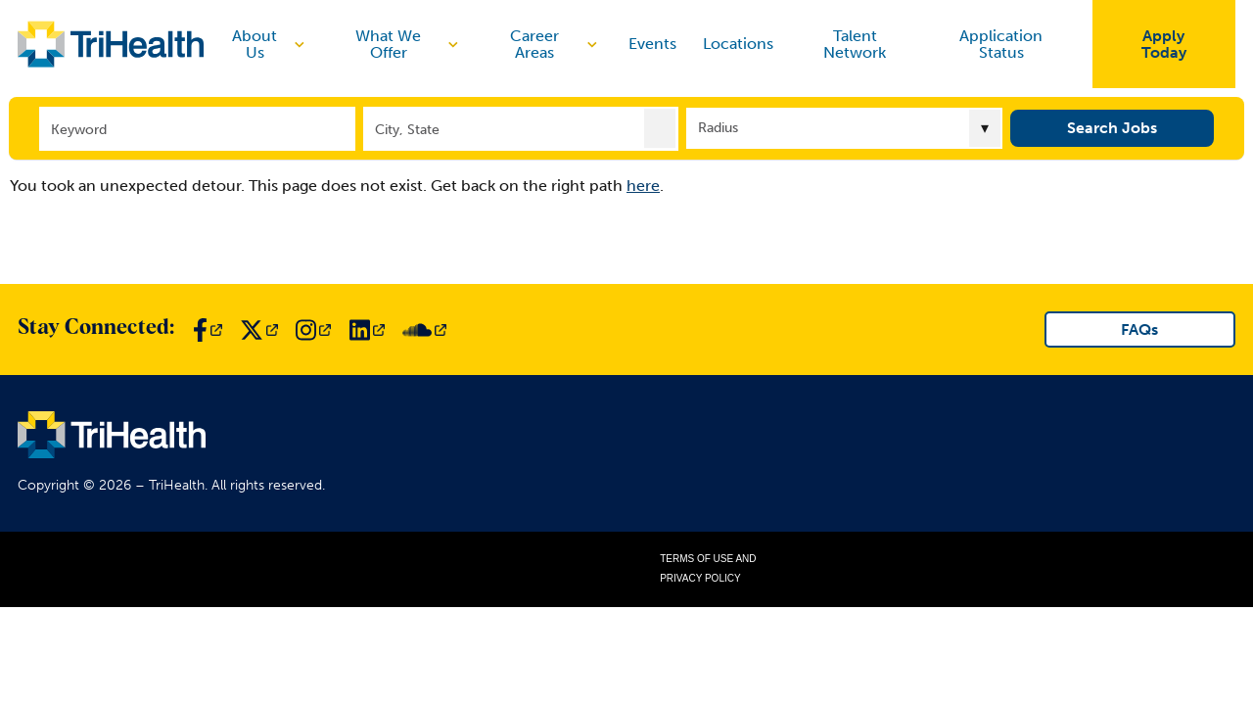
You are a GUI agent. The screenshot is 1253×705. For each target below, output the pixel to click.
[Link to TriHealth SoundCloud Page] (424, 330)
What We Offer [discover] (408, 44)
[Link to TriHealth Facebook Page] (207, 330)
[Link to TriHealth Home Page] (111, 44)
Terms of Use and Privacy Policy (708, 568)
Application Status (1001, 44)
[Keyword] (197, 128)
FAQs (1139, 329)
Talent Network (854, 44)
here (643, 185)
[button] (660, 127)
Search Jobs (1112, 127)
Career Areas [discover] (555, 44)
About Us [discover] (270, 44)
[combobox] (521, 128)
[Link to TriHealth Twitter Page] (259, 330)
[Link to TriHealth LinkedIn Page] (367, 330)
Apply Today (1163, 44)
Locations (738, 44)
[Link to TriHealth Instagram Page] (313, 330)
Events (652, 44)
